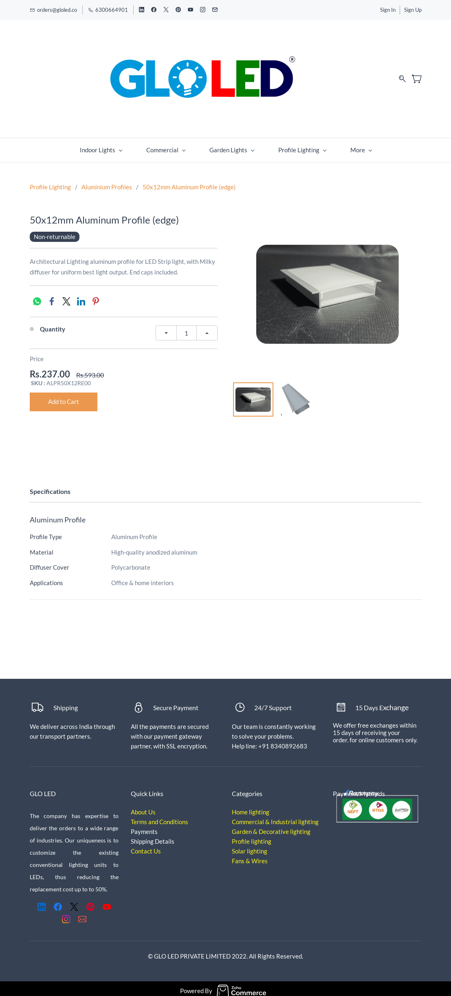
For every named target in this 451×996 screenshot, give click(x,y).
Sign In (388, 10)
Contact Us (146, 847)
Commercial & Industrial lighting (275, 817)
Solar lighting (249, 847)
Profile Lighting (50, 182)
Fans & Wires (250, 856)
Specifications (50, 487)
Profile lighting (251, 837)
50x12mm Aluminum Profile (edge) (189, 182)
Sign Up (413, 10)
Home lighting (250, 808)
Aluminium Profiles (106, 182)
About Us (143, 808)
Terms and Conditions (159, 817)
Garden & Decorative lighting (271, 827)
